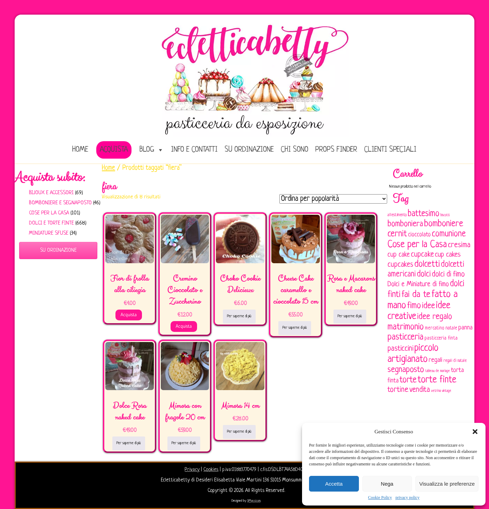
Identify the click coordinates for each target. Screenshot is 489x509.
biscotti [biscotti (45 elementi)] (445, 215)
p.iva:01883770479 (240, 469)
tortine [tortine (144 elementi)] (398, 390)
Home (108, 168)
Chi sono (294, 150)
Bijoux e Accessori (51, 193)
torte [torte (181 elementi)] (408, 380)
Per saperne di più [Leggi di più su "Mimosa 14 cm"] (239, 432)
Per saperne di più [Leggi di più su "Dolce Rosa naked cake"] (128, 443)
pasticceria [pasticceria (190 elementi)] (405, 337)
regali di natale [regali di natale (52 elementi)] (455, 360)
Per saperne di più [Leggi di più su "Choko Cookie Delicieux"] (239, 316)
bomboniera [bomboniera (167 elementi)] (405, 224)
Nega (387, 484)
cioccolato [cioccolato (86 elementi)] (419, 234)
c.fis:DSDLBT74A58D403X (284, 469)
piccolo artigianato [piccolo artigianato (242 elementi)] (413, 354)
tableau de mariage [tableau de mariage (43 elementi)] (437, 371)
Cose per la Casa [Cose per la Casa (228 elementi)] (417, 245)
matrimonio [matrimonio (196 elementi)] (406, 327)
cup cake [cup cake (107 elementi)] (399, 255)
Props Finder (336, 150)
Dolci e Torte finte (51, 223)
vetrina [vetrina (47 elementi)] (436, 391)
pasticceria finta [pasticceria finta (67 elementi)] (441, 338)
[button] (475, 431)
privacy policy (408, 497)
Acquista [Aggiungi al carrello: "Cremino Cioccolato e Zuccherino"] (184, 326)
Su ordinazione (249, 150)
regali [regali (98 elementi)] (435, 360)
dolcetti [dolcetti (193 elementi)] (427, 264)
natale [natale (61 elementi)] (451, 328)
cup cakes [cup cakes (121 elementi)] (448, 255)
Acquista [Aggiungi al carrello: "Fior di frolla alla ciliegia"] (129, 315)
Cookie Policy (380, 497)
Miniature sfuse (48, 233)
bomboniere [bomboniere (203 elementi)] (443, 224)
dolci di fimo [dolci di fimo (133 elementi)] (448, 274)
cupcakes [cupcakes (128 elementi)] (400, 265)
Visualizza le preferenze (447, 484)
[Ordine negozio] (333, 199)
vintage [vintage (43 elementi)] (446, 391)
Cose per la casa (49, 213)
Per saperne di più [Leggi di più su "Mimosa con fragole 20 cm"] (184, 443)
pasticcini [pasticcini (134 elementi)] (400, 348)
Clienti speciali (390, 150)
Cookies (210, 469)
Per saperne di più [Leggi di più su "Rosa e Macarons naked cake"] (350, 316)
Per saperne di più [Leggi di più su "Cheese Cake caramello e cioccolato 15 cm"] (295, 328)
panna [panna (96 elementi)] (465, 328)
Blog (147, 150)
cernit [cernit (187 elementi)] (397, 234)
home (80, 150)
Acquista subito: (50, 177)
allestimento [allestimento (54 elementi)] (397, 215)
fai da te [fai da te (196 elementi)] (415, 295)
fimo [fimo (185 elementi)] (414, 306)
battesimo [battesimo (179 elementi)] (423, 214)
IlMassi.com (254, 501)
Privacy (192, 469)
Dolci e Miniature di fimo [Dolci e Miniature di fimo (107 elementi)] (418, 284)
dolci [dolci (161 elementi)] (424, 274)
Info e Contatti (194, 150)
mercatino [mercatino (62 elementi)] (434, 328)
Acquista (114, 150)
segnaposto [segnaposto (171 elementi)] (406, 369)
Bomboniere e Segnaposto (60, 203)
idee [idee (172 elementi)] (428, 306)
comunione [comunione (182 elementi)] (449, 234)
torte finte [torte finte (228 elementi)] (436, 380)
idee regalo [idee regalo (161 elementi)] (434, 316)
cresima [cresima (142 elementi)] (459, 245)
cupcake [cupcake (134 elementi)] (422, 254)
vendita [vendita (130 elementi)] (419, 390)
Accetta (334, 484)
